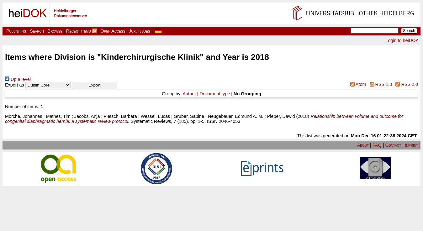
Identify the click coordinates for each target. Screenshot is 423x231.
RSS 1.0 (379, 84)
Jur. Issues (139, 31)
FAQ (377, 145)
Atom (357, 84)
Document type (215, 93)
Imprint (411, 145)
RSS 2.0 (405, 84)
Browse (55, 31)
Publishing (16, 31)
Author (189, 93)
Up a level (18, 79)
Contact (393, 145)
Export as (14, 84)
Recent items (78, 31)
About (363, 145)
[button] (94, 85)
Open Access (112, 31)
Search (37, 31)
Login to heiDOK (402, 40)
